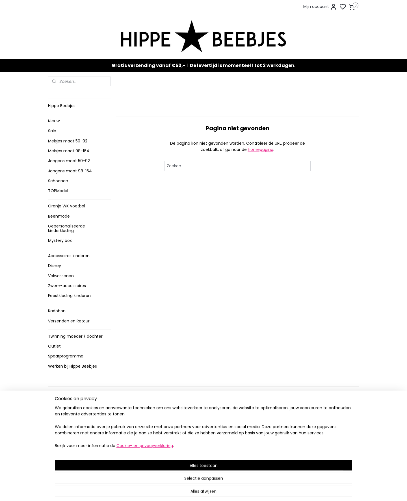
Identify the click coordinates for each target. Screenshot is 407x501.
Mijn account (320, 6)
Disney (54, 265)
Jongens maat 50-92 (69, 161)
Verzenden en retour (70, 414)
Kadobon (57, 311)
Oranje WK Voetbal (66, 206)
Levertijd (58, 408)
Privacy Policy (63, 432)
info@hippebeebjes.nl (264, 449)
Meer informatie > (129, 453)
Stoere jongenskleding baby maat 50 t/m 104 (201, 423)
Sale (52, 131)
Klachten (59, 438)
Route (120, 459)
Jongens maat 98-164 (70, 171)
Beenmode (59, 216)
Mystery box (60, 240)
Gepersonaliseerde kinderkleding (66, 228)
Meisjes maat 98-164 (68, 151)
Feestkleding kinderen (69, 295)
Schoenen (58, 181)
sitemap (224, 490)
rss (235, 490)
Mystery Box (185, 450)
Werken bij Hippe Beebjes (72, 366)
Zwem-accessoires (67, 286)
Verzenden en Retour (69, 321)
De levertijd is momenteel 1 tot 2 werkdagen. (242, 65)
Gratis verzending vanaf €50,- (148, 65)
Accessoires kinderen (69, 256)
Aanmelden (253, 429)
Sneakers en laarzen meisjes (201, 432)
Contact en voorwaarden (74, 426)
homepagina (260, 149)
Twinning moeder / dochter (75, 336)
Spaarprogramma (65, 356)
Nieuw (54, 121)
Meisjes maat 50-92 (67, 141)
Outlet (54, 346)
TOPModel (58, 191)
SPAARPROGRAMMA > (195, 461)
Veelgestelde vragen (70, 420)
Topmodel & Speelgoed (197, 444)
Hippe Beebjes (61, 106)
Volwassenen (61, 276)
